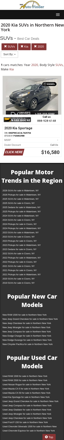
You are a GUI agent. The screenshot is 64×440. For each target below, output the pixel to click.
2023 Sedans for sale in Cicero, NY (19, 249)
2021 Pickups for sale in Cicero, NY (20, 270)
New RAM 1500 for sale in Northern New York (25, 315)
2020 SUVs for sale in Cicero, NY (19, 278)
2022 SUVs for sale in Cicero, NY (19, 253)
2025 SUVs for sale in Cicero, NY (19, 203)
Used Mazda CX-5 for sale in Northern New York (26, 388)
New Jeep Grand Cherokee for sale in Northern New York (30, 319)
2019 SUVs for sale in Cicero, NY (19, 283)
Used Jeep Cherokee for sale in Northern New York (27, 418)
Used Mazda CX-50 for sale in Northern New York (26, 393)
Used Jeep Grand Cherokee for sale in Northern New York (30, 401)
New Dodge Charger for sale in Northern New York (27, 336)
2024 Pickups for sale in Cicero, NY (20, 224)
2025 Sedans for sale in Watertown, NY (21, 207)
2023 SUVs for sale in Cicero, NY (19, 236)
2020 (39, 46)
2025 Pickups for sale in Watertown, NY (22, 211)
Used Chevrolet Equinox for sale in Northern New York (29, 430)
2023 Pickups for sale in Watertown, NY (22, 245)
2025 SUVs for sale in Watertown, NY (21, 199)
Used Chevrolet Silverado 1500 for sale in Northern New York (30, 427)
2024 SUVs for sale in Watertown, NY (21, 215)
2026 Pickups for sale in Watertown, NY (22, 194)
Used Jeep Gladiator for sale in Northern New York (27, 409)
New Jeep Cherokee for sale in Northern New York (27, 323)
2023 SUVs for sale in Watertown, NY (21, 232)
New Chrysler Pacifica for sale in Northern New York (28, 344)
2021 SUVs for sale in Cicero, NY (19, 266)
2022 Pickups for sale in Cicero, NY (20, 262)
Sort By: (9, 54)
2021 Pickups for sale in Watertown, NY (22, 274)
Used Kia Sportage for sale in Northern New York (26, 397)
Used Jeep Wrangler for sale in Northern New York (27, 414)
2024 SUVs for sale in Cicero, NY (19, 220)
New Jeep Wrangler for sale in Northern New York (26, 327)
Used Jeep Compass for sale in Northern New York (27, 405)
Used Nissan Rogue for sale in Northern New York (27, 384)
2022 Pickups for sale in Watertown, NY (22, 257)
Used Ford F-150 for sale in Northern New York (25, 422)
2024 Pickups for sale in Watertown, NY (22, 228)
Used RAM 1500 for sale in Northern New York (25, 376)
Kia (24, 46)
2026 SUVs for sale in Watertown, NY (21, 190)
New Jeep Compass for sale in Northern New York (27, 331)
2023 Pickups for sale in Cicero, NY (20, 241)
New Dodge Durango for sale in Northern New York (27, 340)
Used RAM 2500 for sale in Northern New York (25, 380)
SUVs (9, 46)
